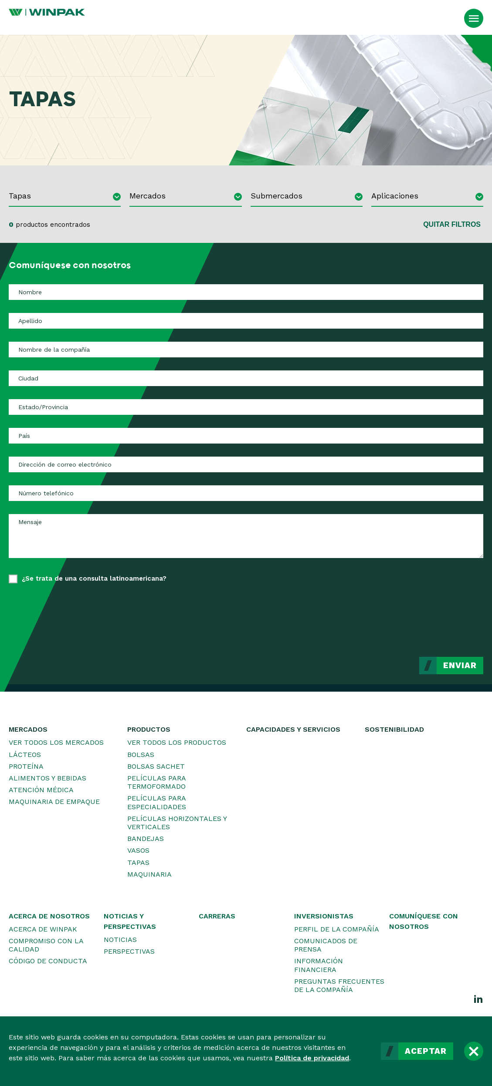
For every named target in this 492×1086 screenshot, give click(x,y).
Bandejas (145, 838)
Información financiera (318, 965)
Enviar (460, 665)
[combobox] (65, 197)
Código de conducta (48, 961)
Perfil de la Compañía (336, 929)
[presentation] (417, 614)
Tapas (138, 862)
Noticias (120, 939)
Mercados (28, 729)
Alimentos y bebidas (47, 778)
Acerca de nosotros (49, 916)
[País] (246, 436)
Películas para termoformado (156, 782)
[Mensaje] (246, 536)
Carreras (217, 916)
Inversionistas (323, 916)
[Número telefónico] (246, 493)
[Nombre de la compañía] (246, 349)
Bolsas (140, 754)
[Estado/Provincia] (246, 407)
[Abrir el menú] (473, 18)
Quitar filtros (452, 224)
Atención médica (41, 790)
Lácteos (25, 754)
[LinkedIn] (478, 998)
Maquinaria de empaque (54, 801)
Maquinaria (149, 874)
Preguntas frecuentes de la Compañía (339, 985)
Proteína (26, 766)
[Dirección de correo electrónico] (246, 464)
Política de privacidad (312, 1058)
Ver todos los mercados (56, 742)
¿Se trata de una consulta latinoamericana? (94, 578)
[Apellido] (246, 321)
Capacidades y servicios (293, 729)
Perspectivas (129, 951)
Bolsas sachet (156, 766)
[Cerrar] (473, 1051)
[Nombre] (246, 292)
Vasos (138, 850)
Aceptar (426, 1051)
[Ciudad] (246, 378)
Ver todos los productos (176, 742)
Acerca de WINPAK (43, 929)
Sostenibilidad (394, 729)
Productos (148, 729)
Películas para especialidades (156, 802)
